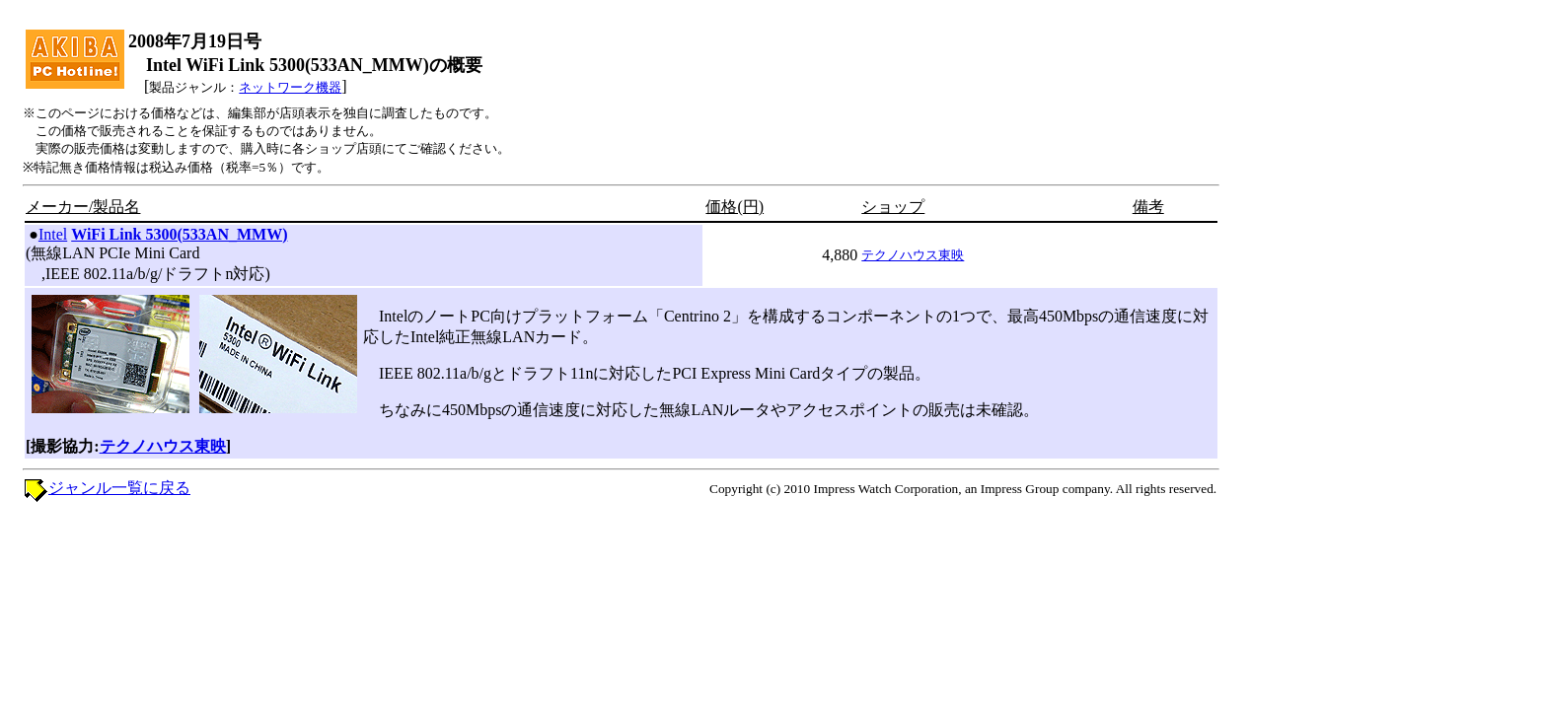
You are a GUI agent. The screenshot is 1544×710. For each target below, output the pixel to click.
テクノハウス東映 (912, 255)
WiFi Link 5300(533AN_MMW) (179, 234)
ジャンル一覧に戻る (119, 487)
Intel (52, 234)
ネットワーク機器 (290, 87)
